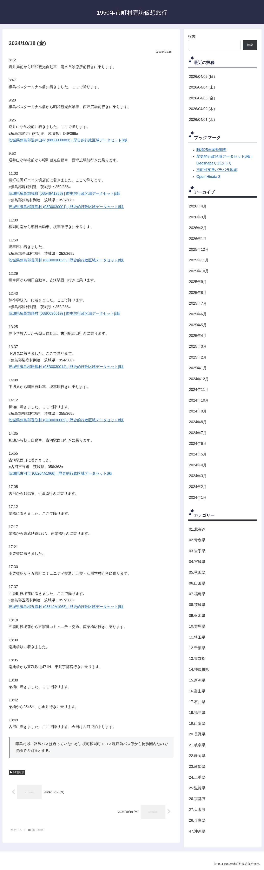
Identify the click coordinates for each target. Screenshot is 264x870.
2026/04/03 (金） (203, 98)
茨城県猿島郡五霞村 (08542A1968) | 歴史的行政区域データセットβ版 (66, 607)
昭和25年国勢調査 (211, 150)
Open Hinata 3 (208, 177)
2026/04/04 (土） (203, 87)
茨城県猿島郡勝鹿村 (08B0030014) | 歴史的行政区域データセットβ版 (66, 367)
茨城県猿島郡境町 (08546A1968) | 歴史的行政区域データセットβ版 (64, 193)
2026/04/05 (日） (203, 77)
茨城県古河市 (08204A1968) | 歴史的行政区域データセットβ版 (61, 473)
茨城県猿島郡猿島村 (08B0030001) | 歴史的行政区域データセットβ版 (66, 207)
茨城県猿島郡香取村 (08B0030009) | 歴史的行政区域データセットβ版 (66, 420)
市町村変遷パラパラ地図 (216, 170)
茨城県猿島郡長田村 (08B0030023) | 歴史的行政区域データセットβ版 (66, 260)
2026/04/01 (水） (203, 120)
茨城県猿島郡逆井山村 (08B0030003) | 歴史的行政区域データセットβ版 (68, 140)
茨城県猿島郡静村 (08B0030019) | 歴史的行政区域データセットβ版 (64, 313)
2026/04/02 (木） (203, 109)
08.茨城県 (17, 772)
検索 (192, 36)
